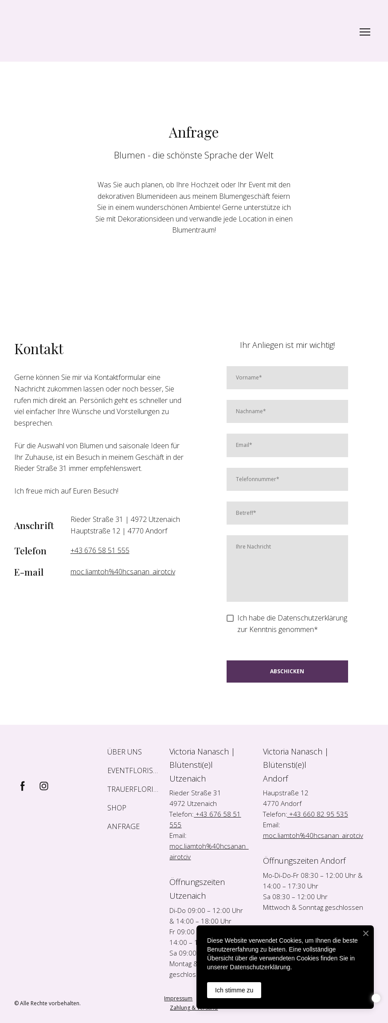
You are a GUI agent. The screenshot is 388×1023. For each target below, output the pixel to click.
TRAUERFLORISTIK (134, 789)
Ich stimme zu (234, 990)
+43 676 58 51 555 (100, 550)
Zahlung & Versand (194, 1007)
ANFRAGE (123, 826)
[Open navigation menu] (365, 32)
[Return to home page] (91, 32)
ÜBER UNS (124, 752)
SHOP (116, 808)
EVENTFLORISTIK (134, 770)
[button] (22, 786)
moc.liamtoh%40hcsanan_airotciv (123, 572)
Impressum (178, 998)
